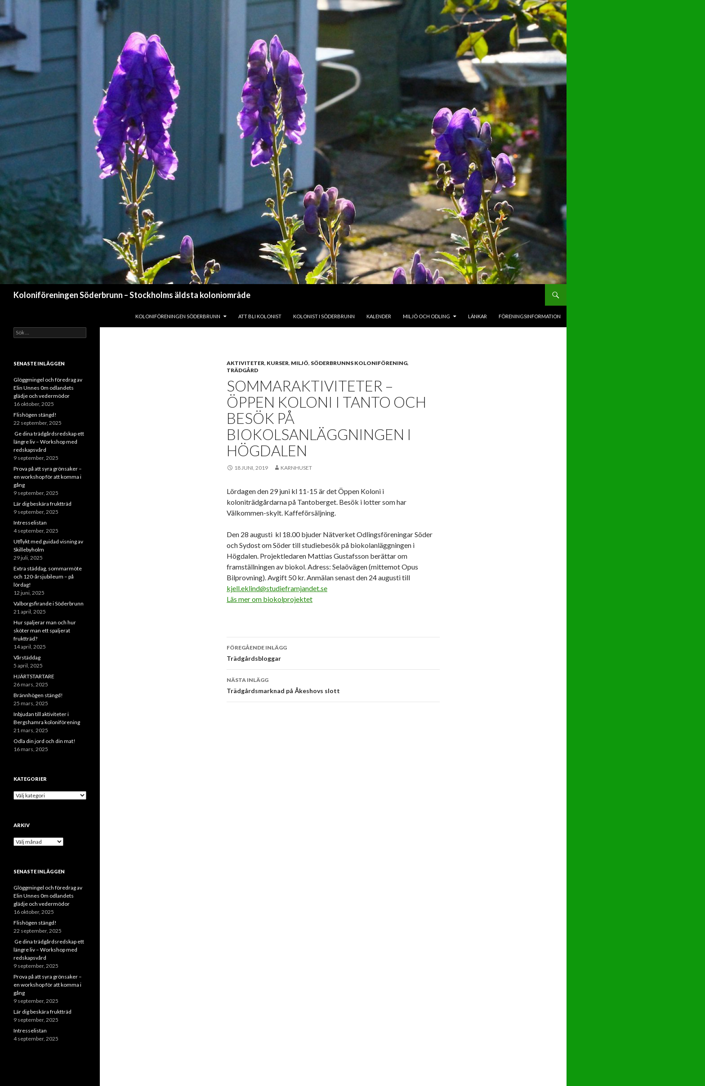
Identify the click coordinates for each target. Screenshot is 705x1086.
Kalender (378, 316)
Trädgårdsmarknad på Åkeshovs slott (333, 684)
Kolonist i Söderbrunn (324, 316)
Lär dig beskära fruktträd (42, 503)
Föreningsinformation (530, 316)
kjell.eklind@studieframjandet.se (277, 588)
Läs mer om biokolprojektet (269, 599)
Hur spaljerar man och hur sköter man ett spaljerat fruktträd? (44, 630)
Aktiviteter (245, 363)
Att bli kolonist (259, 316)
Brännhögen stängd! (38, 695)
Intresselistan (30, 522)
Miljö (299, 363)
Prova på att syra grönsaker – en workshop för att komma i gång (47, 476)
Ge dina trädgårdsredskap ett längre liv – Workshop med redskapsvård (48, 441)
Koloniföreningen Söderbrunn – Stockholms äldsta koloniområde (131, 295)
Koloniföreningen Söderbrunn (177, 316)
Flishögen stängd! (35, 414)
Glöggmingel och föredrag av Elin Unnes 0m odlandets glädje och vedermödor (47, 387)
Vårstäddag (26, 657)
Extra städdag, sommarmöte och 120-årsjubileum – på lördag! (47, 576)
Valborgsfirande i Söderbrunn (48, 603)
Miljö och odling (426, 316)
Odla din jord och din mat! (44, 741)
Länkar (477, 316)
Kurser (278, 363)
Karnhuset (296, 467)
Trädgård (242, 370)
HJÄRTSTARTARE (33, 676)
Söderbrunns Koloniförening (359, 363)
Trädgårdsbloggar (333, 652)
